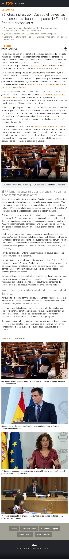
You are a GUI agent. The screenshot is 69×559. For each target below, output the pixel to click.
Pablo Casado (25, 534)
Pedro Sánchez (43, 534)
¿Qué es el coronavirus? (14, 33)
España (14, 529)
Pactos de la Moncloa (48, 68)
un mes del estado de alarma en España (48, 126)
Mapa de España (48, 33)
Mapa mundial (33, 33)
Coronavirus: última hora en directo (20, 37)
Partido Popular (29, 529)
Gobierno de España (49, 529)
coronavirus (34, 65)
